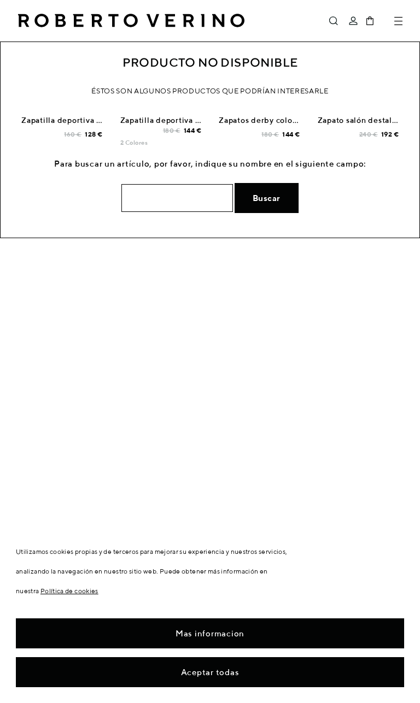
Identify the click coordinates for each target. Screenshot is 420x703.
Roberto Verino (131, 21)
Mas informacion (210, 633)
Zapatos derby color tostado (272, 120)
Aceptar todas (210, 672)
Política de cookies (69, 591)
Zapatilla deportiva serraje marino (185, 120)
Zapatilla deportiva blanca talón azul (91, 120)
